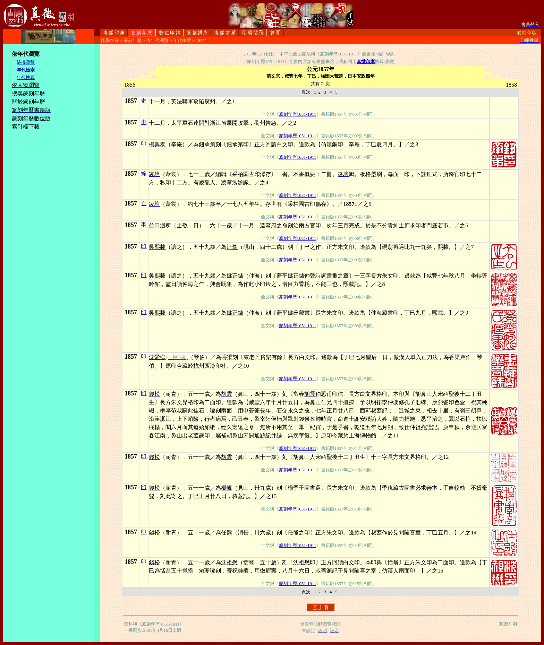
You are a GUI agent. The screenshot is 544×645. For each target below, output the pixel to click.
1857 (131, 100)
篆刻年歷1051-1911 (297, 114)
